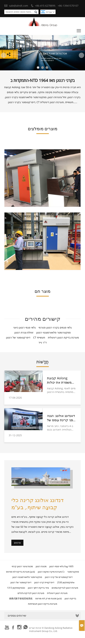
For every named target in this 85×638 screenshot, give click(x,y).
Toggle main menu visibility (79, 30)
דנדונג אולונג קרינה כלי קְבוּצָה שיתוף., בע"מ (37, 503)
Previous (3, 55)
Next (81, 55)
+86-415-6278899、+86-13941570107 (56, 5)
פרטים (17, 542)
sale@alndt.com (18, 5)
